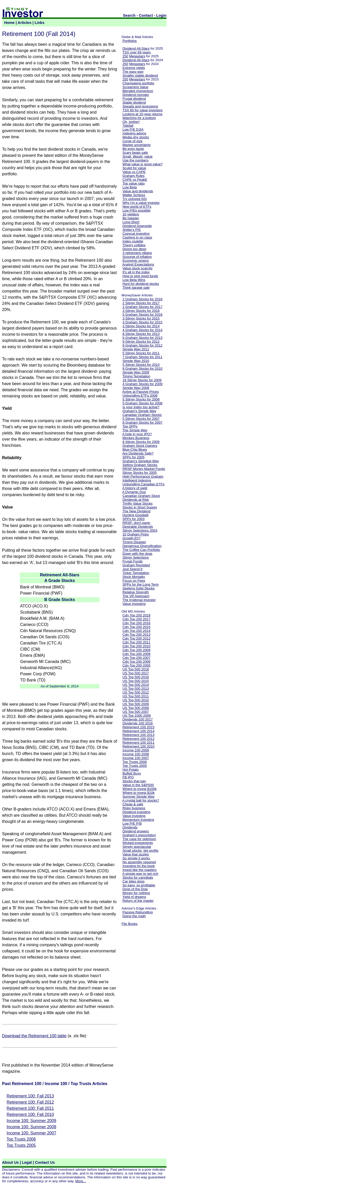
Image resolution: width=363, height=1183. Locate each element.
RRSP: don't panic (137, 523)
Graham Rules (134, 176)
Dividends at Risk (136, 500)
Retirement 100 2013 (138, 735)
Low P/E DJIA (133, 129)
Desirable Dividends (138, 527)
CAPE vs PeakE (135, 179)
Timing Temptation (136, 376)
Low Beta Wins (134, 280)
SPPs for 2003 (134, 519)
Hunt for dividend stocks (141, 284)
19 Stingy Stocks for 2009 (142, 380)
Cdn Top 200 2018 (137, 615)
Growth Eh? (132, 538)
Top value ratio (133, 183)
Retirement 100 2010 (138, 746)
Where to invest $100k (140, 789)
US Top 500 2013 (136, 688)
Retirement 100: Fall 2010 (30, 1114)
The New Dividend (136, 511)
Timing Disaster (134, 542)
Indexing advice (134, 133)
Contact (146, 15)
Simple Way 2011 (136, 349)
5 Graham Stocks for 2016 (143, 314)
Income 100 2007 (136, 758)
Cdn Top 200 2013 (137, 634)
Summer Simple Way (139, 796)
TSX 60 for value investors (142, 110)
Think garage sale (136, 287)
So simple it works (136, 858)
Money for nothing (136, 893)
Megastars (137, 56)
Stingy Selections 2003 (140, 530)
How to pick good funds (140, 276)
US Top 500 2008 (136, 708)
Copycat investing (136, 233)
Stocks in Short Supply (140, 507)
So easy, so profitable (139, 885)
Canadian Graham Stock (141, 496)
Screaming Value (135, 87)
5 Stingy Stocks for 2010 (141, 365)
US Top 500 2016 (136, 677)
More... (80, 1181)
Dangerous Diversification (142, 546)
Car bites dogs (134, 881)
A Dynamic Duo (134, 492)
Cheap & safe (133, 804)
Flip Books (129, 924)
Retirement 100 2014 (138, 731)
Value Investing (134, 604)
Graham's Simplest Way (141, 461)
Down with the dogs (137, 554)
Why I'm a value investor (141, 203)
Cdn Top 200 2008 (137, 654)
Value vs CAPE (134, 172)
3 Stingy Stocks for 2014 (141, 326)
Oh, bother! (131, 122)
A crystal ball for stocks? (140, 800)
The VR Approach (135, 596)
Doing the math (134, 916)
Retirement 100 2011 (138, 742)
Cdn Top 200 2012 (137, 638)
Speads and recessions (140, 106)
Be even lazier (133, 149)
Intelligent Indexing (137, 480)
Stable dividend (134, 102)
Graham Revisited (136, 565)
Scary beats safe (135, 152)
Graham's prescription (139, 835)
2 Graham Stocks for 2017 (143, 307)
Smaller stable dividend (140, 75)
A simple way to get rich (140, 874)
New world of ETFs (137, 206)
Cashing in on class (137, 237)
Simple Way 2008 (136, 388)
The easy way (132, 72)
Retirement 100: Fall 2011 (30, 1108)
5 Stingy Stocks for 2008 (141, 399)
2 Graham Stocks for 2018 (143, 299)
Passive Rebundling (138, 912)
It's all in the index (136, 272)
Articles (25, 23)
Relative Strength (136, 592)
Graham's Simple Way (139, 411)
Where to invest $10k (139, 793)
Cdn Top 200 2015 (137, 627)
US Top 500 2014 (136, 685)
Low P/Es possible (137, 210)
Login (161, 15)
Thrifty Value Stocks (137, 503)
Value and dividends (138, 191)
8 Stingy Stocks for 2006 (141, 442)
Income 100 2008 (136, 754)
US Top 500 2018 (136, 669)
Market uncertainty (137, 145)
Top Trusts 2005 (21, 1145)
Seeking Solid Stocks (139, 588)
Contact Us (45, 1162)
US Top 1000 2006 (137, 715)
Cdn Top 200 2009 (137, 650)
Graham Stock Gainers (140, 446)
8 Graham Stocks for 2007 (143, 422)
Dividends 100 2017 (138, 719)
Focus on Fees (134, 581)
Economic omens (136, 260)
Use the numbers (136, 160)
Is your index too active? (141, 407)
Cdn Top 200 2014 (137, 631)
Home (9, 23)
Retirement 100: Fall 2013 (30, 1096)
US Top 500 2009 (136, 704)
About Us (10, 1162)
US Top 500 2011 (136, 696)
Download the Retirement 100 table (34, 1036)
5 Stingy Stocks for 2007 (141, 419)
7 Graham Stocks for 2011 (143, 357)
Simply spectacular (137, 847)
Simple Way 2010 (136, 361)
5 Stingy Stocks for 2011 (141, 353)
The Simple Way (134, 430)
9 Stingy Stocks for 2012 (141, 341)
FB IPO (128, 777)
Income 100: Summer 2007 (31, 1133)
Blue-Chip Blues (135, 449)
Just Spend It (133, 569)
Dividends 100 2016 (138, 723)
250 (125, 56)
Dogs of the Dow (135, 889)
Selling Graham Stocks (140, 465)
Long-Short (131, 222)
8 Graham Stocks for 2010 (143, 368)
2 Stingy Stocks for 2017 (141, 303)
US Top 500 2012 (136, 692)
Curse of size (133, 141)
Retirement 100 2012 (138, 739)
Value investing (134, 816)
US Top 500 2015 (136, 681)
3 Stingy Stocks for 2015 (141, 318)
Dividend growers (136, 831)
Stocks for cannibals (138, 877)
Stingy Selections (136, 557)
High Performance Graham (143, 476)
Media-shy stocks (136, 137)
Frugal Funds (133, 561)
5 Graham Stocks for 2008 (143, 403)
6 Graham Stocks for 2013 (143, 338)
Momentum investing (138, 820)
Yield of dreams (134, 897)
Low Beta (130, 187)
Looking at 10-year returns (143, 114)
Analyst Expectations (138, 264)
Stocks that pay (134, 781)
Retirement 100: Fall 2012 (30, 1102)
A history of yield (134, 488)
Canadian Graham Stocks (142, 415)
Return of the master (138, 901)
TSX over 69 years (136, 52)
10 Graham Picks (136, 534)
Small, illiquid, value (138, 156)
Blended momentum (138, 91)
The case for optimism (139, 839)
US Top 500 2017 (136, 673)
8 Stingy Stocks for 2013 (141, 334)
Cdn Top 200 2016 (137, 623)
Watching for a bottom (139, 118)
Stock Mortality (134, 577)
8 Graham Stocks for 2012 (143, 345)
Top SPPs (129, 426)
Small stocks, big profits (141, 850)
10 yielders (131, 214)
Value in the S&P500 (138, 785)
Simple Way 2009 (136, 372)
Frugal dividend (134, 99)
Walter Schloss (134, 195)
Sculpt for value (134, 168)
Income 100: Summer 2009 (31, 1120)
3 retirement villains (137, 253)
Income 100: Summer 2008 (31, 1127)
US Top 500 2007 (136, 712)
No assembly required (139, 862)
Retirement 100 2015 (138, 727)
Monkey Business (136, 438)
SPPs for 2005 (134, 457)
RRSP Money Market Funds (144, 469)
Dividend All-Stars (136, 48)
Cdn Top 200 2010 (137, 646)
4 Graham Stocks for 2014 (143, 330)
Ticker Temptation (135, 573)
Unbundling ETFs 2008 (140, 395)
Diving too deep (134, 249)
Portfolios (130, 41)
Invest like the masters (140, 870)
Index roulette (133, 241)
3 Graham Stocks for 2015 (143, 322)
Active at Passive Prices (140, 392)
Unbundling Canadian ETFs (144, 484)
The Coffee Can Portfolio (141, 550)
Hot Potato (131, 769)
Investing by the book (139, 866)
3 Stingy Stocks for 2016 (141, 311)
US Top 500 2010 (136, 700)
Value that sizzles (136, 854)
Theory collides (133, 245)
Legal (27, 1162)
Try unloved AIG (134, 199)
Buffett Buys (132, 773)
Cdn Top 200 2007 (137, 658)
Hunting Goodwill (135, 515)
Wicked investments (138, 843)
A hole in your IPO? (137, 434)
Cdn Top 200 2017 (137, 619)
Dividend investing (136, 812)
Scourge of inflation (137, 257)
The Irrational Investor (139, 600)
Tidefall (127, 126)
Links (39, 23)
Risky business (134, 808)
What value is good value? (143, 164)
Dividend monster (136, 95)
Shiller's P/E (132, 230)
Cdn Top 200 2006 (137, 661)
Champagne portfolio (138, 83)
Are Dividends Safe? (138, 453)
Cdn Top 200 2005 (137, 665)
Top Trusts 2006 (21, 1139)
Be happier (131, 218)
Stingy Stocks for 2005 (140, 473)
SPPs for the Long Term (141, 584)
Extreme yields (134, 68)
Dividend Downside (137, 226)
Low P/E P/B (132, 823)
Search (129, 15)
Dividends (130, 827)
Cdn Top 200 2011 (137, 642)
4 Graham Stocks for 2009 (143, 384)
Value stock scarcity (138, 268)
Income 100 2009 (136, 750)
